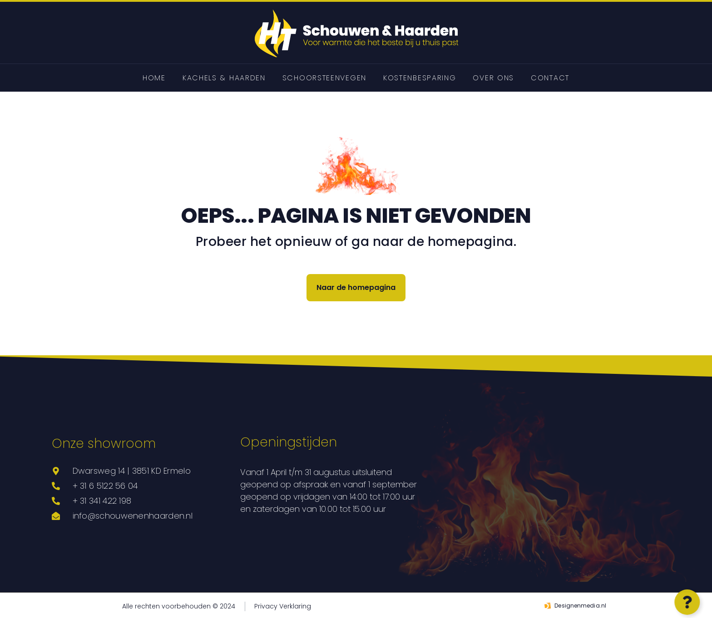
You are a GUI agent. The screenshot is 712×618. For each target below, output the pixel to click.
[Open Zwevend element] (685, 602)
